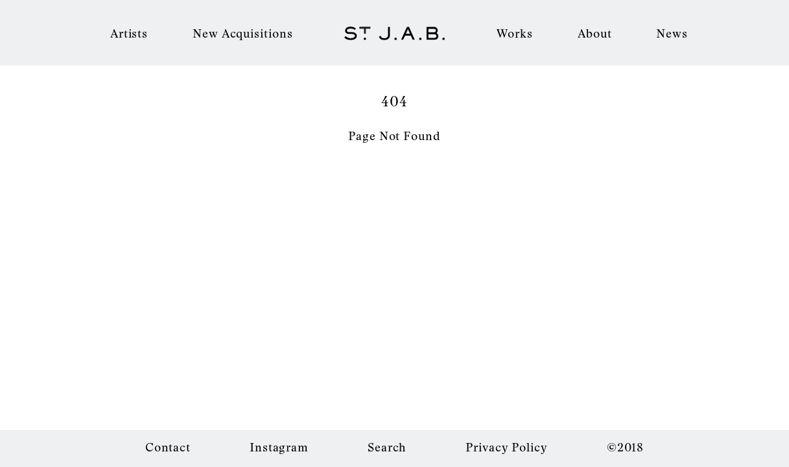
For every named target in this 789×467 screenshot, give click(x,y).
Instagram (279, 447)
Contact (168, 447)
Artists (129, 33)
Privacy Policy (506, 447)
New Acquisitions (242, 33)
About (595, 33)
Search (387, 447)
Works (515, 33)
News (672, 33)
